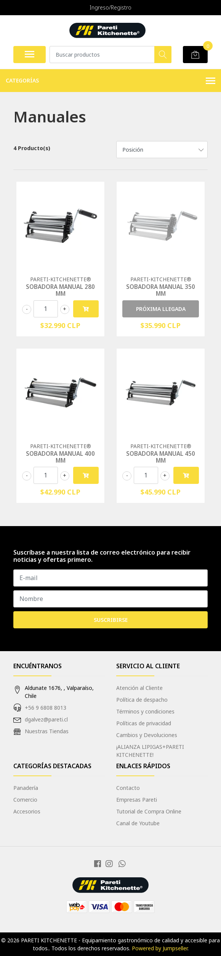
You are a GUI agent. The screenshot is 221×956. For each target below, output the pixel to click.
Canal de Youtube (138, 823)
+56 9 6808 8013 (45, 707)
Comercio (25, 799)
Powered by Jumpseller (159, 948)
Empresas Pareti (136, 799)
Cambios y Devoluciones (146, 735)
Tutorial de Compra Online (148, 811)
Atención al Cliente (139, 687)
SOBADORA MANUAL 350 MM (160, 290)
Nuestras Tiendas (47, 731)
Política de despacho (142, 699)
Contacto (128, 787)
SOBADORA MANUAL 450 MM (160, 457)
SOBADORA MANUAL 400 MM (60, 457)
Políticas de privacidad (143, 723)
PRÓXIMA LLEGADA (161, 308)
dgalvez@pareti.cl (46, 719)
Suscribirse (111, 619)
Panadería (25, 787)
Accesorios (26, 811)
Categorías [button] (110, 81)
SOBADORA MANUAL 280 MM (60, 290)
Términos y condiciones (145, 711)
